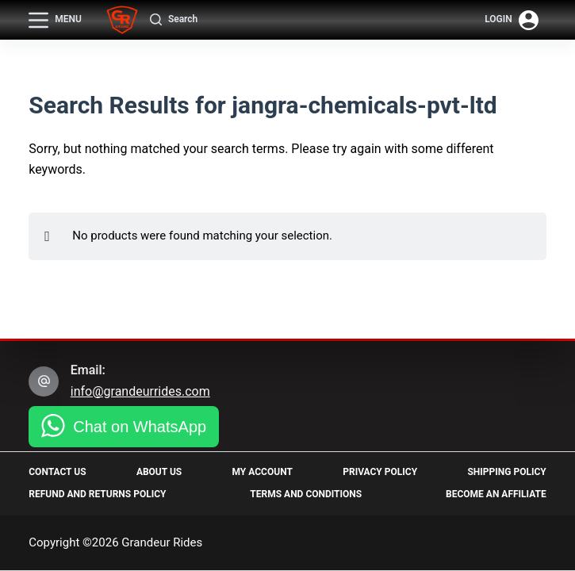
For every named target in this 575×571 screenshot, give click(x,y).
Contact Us (57, 471)
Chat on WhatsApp (139, 426)
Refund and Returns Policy (97, 494)
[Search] (173, 20)
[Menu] (55, 20)
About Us (159, 471)
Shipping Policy (506, 471)
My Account (262, 471)
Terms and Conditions (306, 494)
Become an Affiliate (496, 494)
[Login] (512, 20)
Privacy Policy (380, 471)
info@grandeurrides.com (140, 391)
